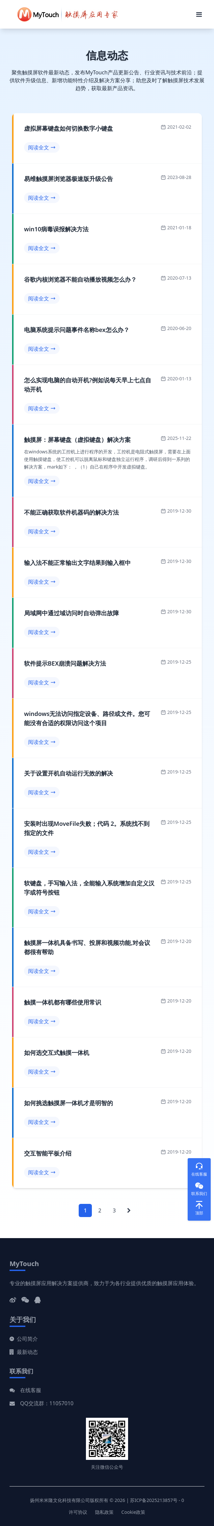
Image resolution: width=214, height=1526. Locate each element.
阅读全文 (42, 147)
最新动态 (24, 1352)
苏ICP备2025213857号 (153, 1500)
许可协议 (78, 1512)
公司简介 (24, 1338)
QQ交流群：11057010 (46, 1403)
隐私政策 (104, 1512)
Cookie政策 (133, 1512)
